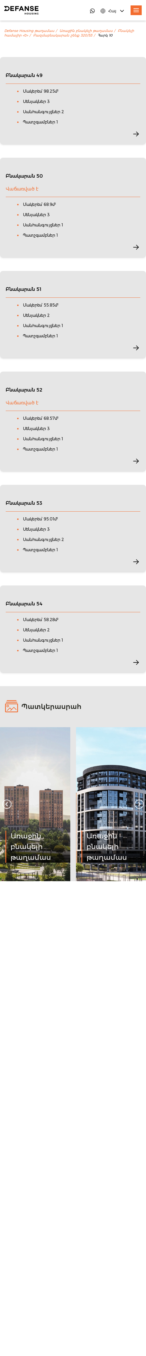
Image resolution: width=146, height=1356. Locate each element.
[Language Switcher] (113, 11)
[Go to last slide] (6, 804)
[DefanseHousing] (21, 10)
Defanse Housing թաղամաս (29, 30)
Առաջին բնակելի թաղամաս (86, 30)
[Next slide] (139, 804)
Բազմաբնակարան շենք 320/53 (62, 35)
